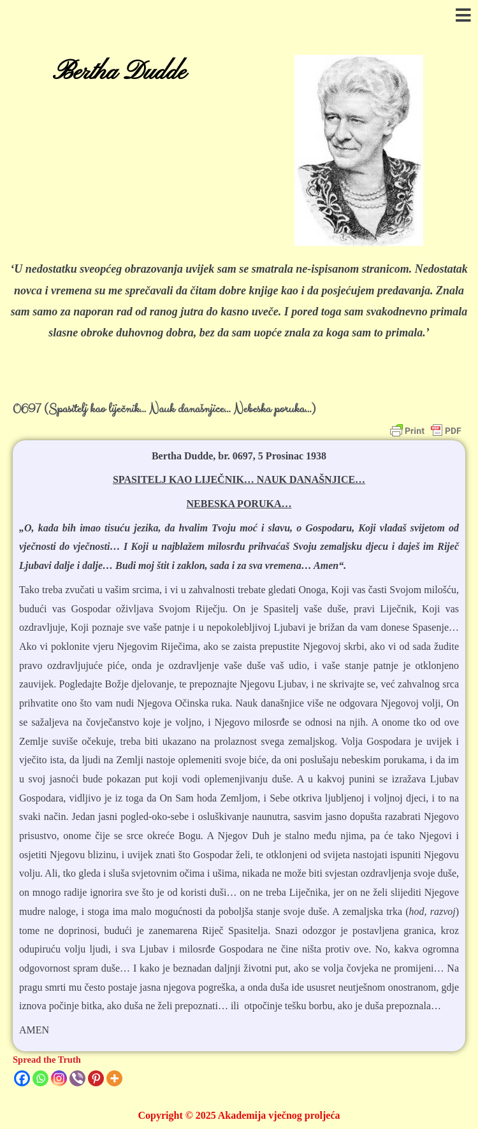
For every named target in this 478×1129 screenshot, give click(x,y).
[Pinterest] (96, 1078)
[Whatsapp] (40, 1078)
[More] (114, 1078)
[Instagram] (59, 1078)
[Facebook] (22, 1078)
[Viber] (77, 1078)
